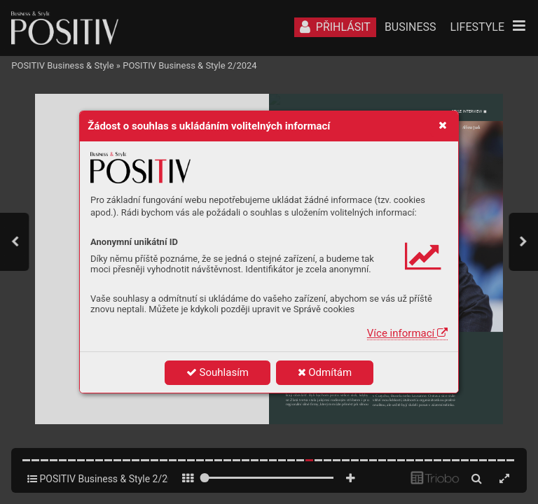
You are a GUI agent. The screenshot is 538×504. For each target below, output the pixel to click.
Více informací (407, 333)
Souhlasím (217, 372)
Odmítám (325, 372)
